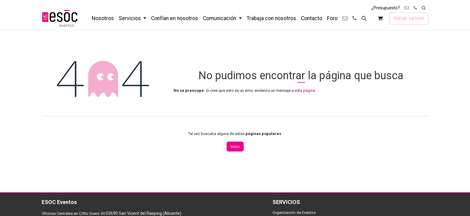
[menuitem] (102, 18)
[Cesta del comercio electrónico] (380, 18)
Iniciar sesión (408, 18)
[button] (423, 8)
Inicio (235, 146)
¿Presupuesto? (385, 7)
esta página (305, 90)
